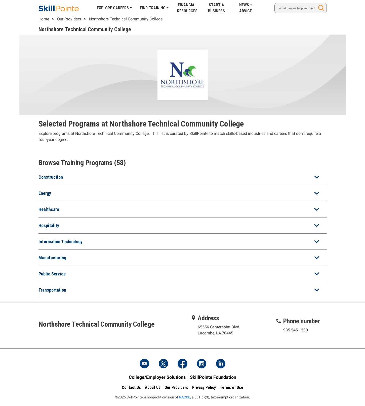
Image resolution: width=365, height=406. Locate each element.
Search (322, 8)
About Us (152, 387)
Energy (44, 193)
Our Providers (69, 19)
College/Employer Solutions (157, 377)
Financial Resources (187, 8)
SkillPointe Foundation (213, 377)
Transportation (52, 290)
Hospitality (48, 225)
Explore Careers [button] (113, 8)
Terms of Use (231, 387)
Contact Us (131, 387)
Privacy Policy (204, 387)
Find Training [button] (153, 8)
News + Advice (245, 8)
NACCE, (185, 397)
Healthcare (48, 209)
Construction (50, 177)
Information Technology (60, 241)
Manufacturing (52, 257)
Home (43, 19)
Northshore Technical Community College (126, 19)
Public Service (52, 273)
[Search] (300, 8)
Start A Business (216, 8)
